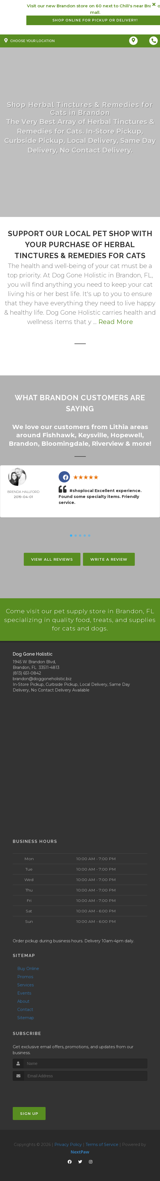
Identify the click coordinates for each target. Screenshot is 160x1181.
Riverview (108, 443)
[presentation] (43, 1091)
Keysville (92, 434)
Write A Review (108, 558)
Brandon (23, 443)
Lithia (118, 426)
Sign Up (29, 1113)
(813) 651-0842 (27, 672)
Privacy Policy (68, 1144)
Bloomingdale (64, 443)
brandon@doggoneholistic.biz (42, 678)
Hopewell (126, 434)
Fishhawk (58, 434)
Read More (115, 322)
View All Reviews (52, 558)
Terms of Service (102, 1144)
